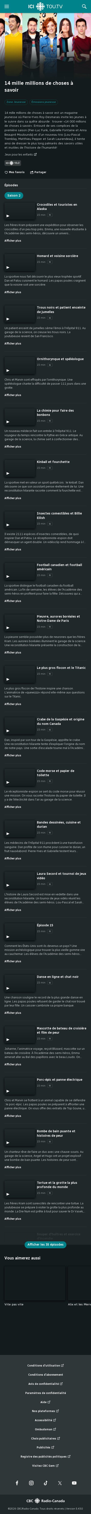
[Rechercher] (84, 6)
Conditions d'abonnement (45, 1374)
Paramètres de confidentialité (45, 1393)
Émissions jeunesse (44, 102)
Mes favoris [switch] (14, 172)
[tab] (11, 184)
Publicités (45, 1448)
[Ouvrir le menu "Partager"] (38, 172)
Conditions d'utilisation (45, 1366)
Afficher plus (12, 240)
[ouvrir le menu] (7, 6)
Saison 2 (13, 195)
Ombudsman (45, 1429)
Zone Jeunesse (16, 102)
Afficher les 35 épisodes (45, 1244)
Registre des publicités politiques (46, 1457)
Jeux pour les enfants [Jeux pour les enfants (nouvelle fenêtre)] (20, 154)
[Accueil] (45, 6)
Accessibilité (45, 1420)
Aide (45, 1402)
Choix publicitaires (45, 1439)
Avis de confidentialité (45, 1384)
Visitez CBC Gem (45, 1466)
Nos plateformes (45, 1411)
